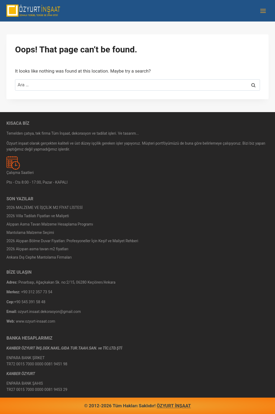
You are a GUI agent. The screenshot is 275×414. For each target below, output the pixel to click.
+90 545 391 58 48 (29, 302)
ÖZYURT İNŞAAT (174, 405)
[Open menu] (263, 11)
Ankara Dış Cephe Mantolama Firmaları (39, 257)
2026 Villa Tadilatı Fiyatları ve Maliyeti (37, 216)
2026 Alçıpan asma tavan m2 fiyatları (37, 249)
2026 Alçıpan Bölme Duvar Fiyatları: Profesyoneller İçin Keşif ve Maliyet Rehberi (72, 241)
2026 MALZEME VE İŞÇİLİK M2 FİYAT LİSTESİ (44, 207)
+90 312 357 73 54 (36, 292)
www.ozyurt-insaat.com (35, 321)
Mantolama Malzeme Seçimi (30, 232)
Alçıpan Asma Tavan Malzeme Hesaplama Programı (49, 224)
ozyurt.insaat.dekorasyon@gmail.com (49, 311)
